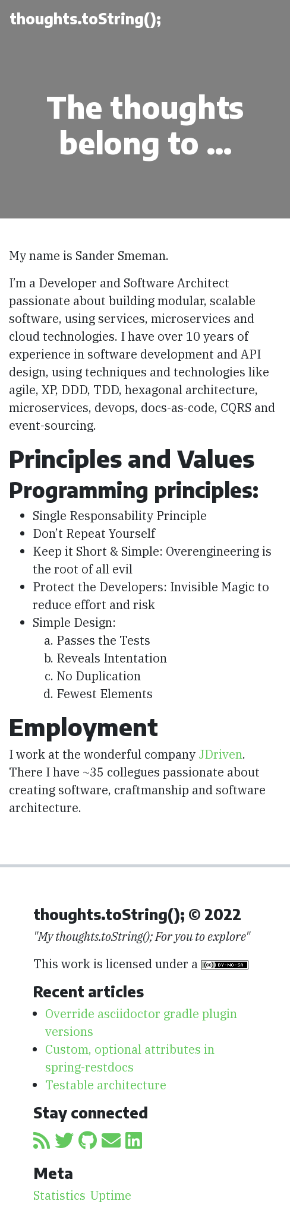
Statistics (59, 1195)
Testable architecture (105, 1085)
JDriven (220, 754)
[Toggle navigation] (262, 19)
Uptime (110, 1195)
